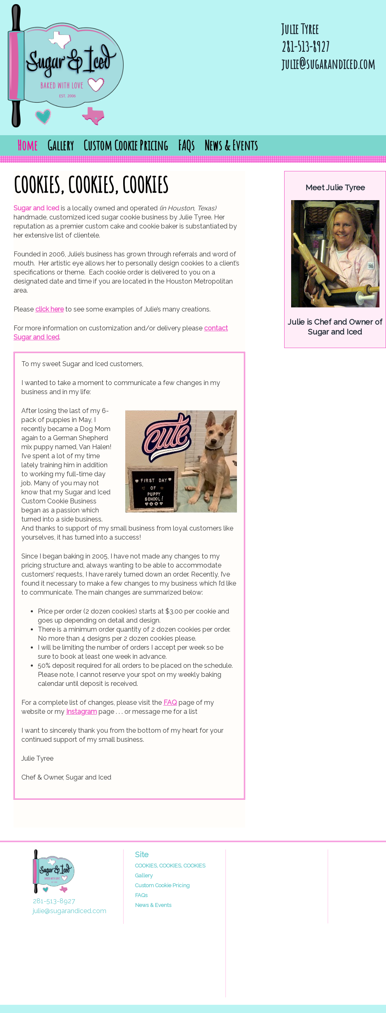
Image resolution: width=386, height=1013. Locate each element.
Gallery (60, 145)
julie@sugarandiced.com (328, 63)
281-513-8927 (305, 46)
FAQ (170, 702)
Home (27, 145)
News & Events (231, 145)
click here (49, 309)
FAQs (186, 145)
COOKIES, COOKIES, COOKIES (170, 866)
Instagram (81, 711)
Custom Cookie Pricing (125, 145)
